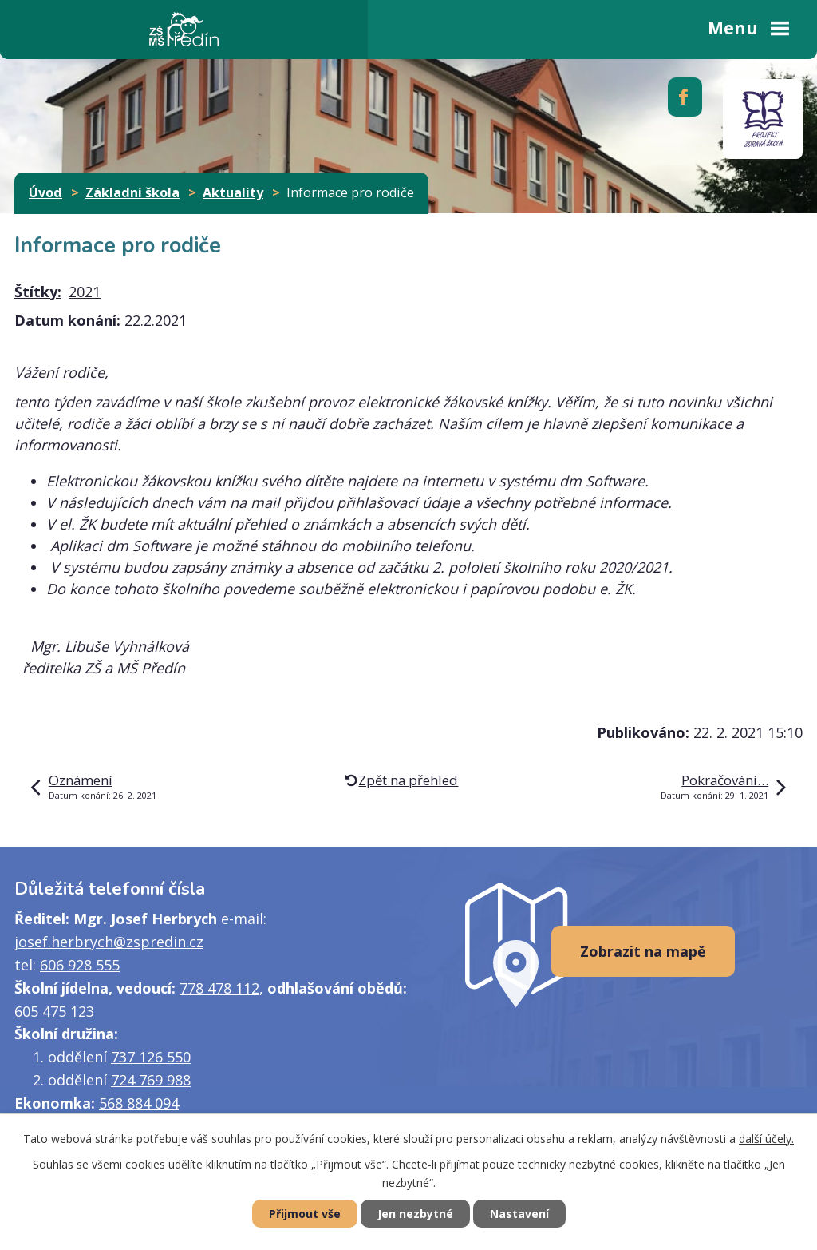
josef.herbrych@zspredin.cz (108, 941)
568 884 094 (139, 1103)
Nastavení (519, 1213)
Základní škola (132, 192)
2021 (85, 291)
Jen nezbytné (415, 1213)
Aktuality (233, 192)
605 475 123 (54, 1011)
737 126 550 (151, 1056)
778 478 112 (219, 988)
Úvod (45, 192)
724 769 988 (151, 1079)
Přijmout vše (305, 1213)
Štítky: (37, 291)
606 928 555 (80, 964)
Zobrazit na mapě (643, 951)
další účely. (766, 1138)
